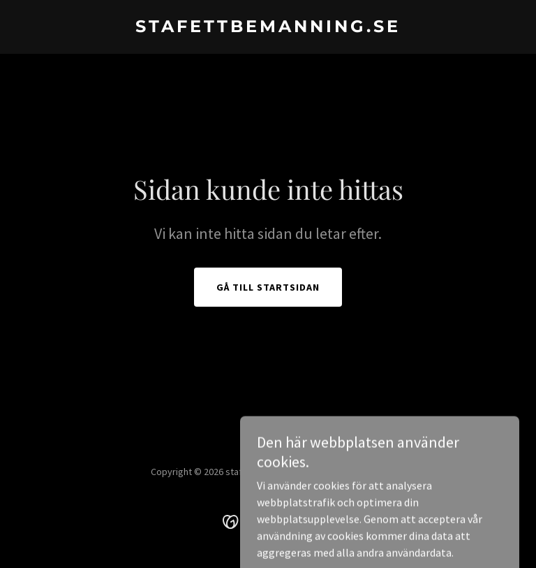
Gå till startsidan (268, 287)
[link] (268, 28)
